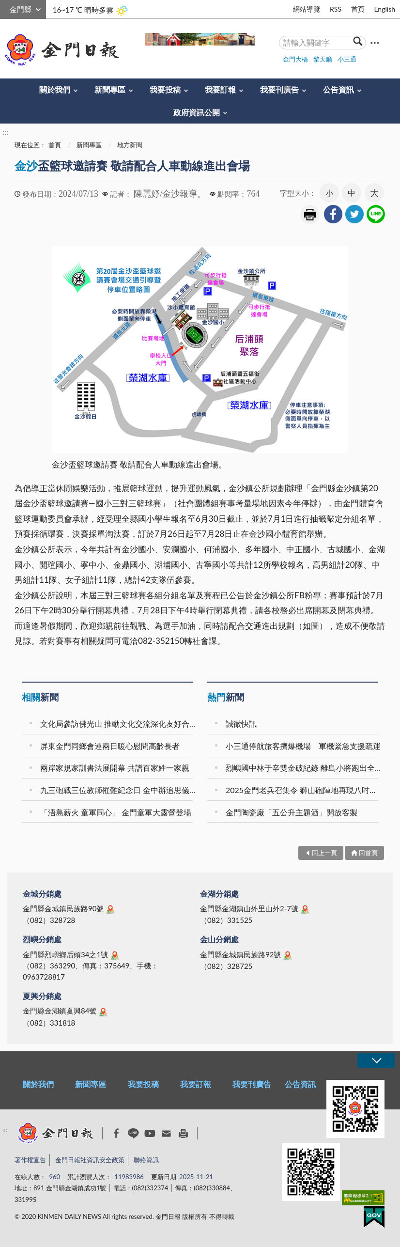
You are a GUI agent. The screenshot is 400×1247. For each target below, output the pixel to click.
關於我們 (54, 89)
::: (5, 8)
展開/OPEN (376, 1060)
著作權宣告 (30, 1160)
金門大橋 (295, 59)
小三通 (347, 59)
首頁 (358, 9)
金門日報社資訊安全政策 (89, 1160)
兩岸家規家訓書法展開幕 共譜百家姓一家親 (114, 767)
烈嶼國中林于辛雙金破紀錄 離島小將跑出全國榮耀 (303, 767)
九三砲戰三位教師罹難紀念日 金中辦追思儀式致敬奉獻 (118, 790)
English (384, 9)
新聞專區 (109, 89)
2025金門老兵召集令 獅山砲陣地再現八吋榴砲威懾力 (303, 790)
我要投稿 (165, 89)
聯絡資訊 (146, 1160)
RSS (335, 9)
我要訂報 (220, 89)
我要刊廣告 (279, 89)
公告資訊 (338, 89)
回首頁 (368, 853)
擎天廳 (322, 59)
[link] (333, 214)
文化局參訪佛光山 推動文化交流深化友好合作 (118, 723)
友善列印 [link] (310, 214)
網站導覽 (306, 9)
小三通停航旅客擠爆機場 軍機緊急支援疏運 (303, 745)
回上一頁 (324, 853)
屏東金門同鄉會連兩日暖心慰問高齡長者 (110, 745)
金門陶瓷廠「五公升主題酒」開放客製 (291, 812)
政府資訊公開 (196, 112)
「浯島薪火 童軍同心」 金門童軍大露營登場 (115, 812)
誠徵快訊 (241, 723)
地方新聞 (129, 145)
